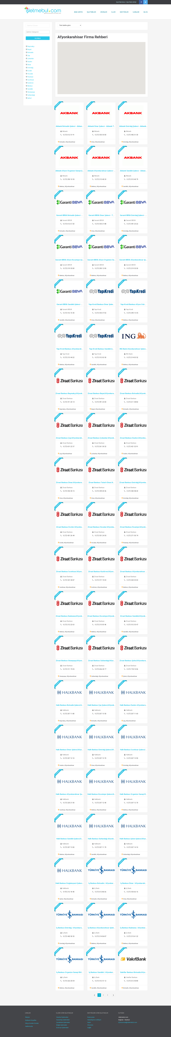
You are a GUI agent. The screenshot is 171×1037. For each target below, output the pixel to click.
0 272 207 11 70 (100, 847)
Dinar (29, 65)
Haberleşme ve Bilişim (94, 1020)
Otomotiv (90, 1025)
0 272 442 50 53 (68, 936)
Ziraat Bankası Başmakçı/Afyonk (69, 393)
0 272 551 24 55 (100, 536)
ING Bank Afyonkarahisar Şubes (133, 349)
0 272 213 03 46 (100, 625)
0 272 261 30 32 (100, 446)
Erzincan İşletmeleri (62, 1027)
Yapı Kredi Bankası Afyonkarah (68, 349)
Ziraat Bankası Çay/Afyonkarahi (69, 438)
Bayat (29, 49)
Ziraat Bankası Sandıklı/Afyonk (132, 616)
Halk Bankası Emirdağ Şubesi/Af (101, 750)
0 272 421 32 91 (132, 446)
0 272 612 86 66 (100, 892)
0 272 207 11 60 (132, 714)
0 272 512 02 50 (100, 357)
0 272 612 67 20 (68, 224)
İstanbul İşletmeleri (62, 1017)
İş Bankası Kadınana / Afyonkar (132, 928)
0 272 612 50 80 (132, 981)
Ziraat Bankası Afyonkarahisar (132, 572)
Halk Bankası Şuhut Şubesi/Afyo (133, 839)
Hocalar (30, 74)
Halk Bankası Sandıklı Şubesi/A (68, 839)
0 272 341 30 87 (68, 580)
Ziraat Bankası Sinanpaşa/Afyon (69, 661)
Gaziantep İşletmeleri (63, 1020)
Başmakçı (30, 46)
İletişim (27, 1017)
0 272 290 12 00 (100, 268)
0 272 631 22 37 (68, 446)
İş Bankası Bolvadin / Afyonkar (100, 883)
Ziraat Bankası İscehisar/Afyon (69, 572)
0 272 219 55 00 (68, 268)
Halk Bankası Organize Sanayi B (133, 794)
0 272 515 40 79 (132, 179)
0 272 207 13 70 (100, 758)
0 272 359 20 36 (100, 491)
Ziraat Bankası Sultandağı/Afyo (101, 661)
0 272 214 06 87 (100, 936)
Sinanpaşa (31, 92)
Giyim (89, 1022)
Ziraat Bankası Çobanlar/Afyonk (101, 438)
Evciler (29, 71)
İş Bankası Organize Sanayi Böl (68, 972)
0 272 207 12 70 (132, 803)
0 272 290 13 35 (132, 313)
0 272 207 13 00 (68, 847)
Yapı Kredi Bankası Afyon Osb (132, 304)
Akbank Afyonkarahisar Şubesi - (101, 171)
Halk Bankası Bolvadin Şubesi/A (69, 705)
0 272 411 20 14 (68, 402)
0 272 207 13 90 (132, 758)
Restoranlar (91, 1017)
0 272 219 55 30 (132, 268)
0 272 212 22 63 (68, 625)
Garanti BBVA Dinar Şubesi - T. (101, 215)
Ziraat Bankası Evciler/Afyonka (69, 527)
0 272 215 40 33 (100, 179)
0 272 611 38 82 (132, 402)
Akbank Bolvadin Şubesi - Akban (69, 126)
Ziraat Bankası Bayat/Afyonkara (101, 393)
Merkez (30, 86)
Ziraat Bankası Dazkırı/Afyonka (132, 438)
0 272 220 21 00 (68, 803)
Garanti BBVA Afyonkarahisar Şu (132, 260)
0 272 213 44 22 (68, 357)
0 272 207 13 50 (100, 714)
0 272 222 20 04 (68, 981)
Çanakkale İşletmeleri (63, 1022)
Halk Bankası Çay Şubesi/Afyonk (101, 705)
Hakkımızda (29, 1026)
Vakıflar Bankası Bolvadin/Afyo (132, 972)
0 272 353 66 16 (132, 892)
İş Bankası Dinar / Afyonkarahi (132, 883)
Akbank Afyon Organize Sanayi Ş (69, 171)
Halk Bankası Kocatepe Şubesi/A (100, 794)
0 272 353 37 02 (100, 313)
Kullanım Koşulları (30, 1020)
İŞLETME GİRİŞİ (131, 2)
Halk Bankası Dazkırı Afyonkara (133, 705)
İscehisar (30, 80)
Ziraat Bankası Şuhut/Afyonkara (133, 661)
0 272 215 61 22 (132, 936)
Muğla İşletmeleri (61, 1025)
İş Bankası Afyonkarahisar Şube (101, 928)
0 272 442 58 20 (132, 491)
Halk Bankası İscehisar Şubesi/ (132, 750)
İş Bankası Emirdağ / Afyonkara (69, 928)
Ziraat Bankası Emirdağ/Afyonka (132, 482)
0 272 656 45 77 (100, 669)
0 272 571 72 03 (100, 580)
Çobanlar (30, 59)
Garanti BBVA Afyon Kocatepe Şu (68, 260)
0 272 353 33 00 (100, 135)
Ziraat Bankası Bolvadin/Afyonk (133, 393)
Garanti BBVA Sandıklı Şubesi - (69, 304)
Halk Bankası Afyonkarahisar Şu (69, 794)
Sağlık (89, 1027)
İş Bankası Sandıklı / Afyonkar (101, 972)
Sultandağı (31, 95)
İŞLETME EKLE (120, 2)
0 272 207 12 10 (68, 758)
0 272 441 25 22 (132, 224)
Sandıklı (30, 89)
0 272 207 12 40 (100, 803)
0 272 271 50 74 (132, 536)
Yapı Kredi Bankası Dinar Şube (101, 304)
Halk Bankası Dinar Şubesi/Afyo (69, 750)
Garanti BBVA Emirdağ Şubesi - (132, 215)
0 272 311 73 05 (68, 669)
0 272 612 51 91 (68, 135)
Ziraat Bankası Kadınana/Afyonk (69, 616)
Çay (28, 55)
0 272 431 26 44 (68, 536)
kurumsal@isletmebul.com (127, 1022)
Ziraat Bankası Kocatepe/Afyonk (100, 616)
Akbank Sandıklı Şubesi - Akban (132, 171)
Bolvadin (30, 52)
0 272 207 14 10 (132, 847)
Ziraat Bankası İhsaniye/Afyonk (133, 527)
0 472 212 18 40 (68, 892)
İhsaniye (30, 77)
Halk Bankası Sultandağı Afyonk (101, 839)
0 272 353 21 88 (100, 224)
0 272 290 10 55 (68, 179)
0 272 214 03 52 (132, 357)
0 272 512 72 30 (68, 313)
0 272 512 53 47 (132, 625)
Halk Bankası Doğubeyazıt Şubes (69, 883)
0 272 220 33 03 (132, 580)
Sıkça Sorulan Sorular (32, 1023)
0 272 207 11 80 (68, 714)
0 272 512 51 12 (100, 981)
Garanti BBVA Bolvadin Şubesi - (69, 215)
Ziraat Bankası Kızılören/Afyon (100, 572)
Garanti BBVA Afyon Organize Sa (100, 260)
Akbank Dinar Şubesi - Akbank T (101, 126)
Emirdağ (30, 68)
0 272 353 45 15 (68, 491)
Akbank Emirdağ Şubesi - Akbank (132, 126)
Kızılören (30, 83)
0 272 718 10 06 (132, 669)
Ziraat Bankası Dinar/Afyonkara (69, 482)
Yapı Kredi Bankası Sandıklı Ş (100, 349)
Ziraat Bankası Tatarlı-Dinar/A (101, 482)
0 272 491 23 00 (100, 402)
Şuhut (29, 98)
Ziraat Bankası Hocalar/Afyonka (101, 527)
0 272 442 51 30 (132, 135)
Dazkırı (29, 62)
